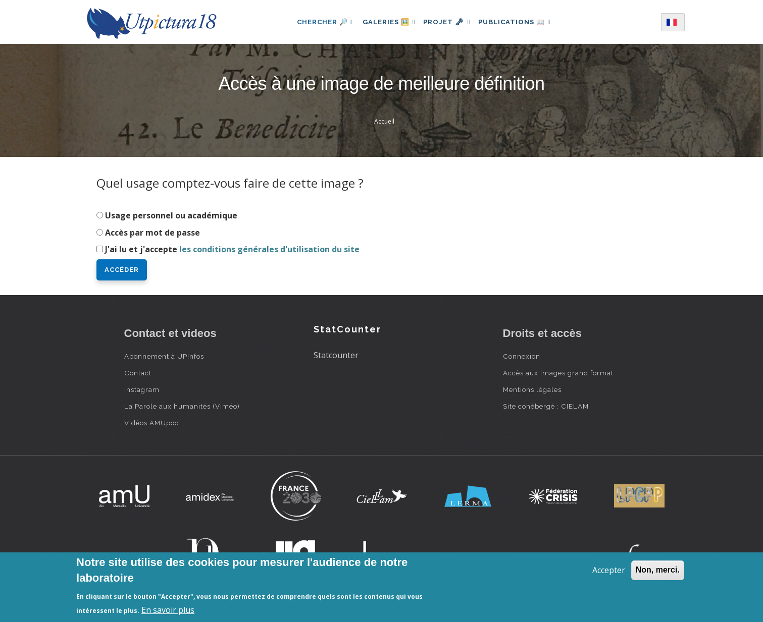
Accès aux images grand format (558, 373)
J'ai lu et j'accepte (232, 249)
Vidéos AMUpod (151, 423)
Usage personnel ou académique (171, 215)
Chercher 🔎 (318, 22)
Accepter (608, 570)
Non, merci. (658, 570)
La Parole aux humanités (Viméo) (182, 406)
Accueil (384, 121)
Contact (137, 373)
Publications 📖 (518, 22)
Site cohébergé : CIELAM (546, 406)
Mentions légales (532, 389)
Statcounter (336, 355)
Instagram (142, 389)
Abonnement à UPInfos (164, 356)
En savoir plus (167, 609)
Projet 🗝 (446, 22)
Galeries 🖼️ (385, 22)
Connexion (521, 356)
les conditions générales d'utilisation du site (269, 249)
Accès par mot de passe (152, 232)
